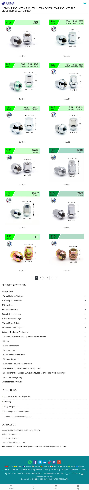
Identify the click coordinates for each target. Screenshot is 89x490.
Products (17, 8)
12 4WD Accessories (10, 345)
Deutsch (9, 466)
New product (7, 291)
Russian (80, 466)
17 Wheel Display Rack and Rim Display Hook (21, 368)
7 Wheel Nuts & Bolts (39, 8)
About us (6, 470)
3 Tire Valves (7, 305)
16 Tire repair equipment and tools (17, 363)
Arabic (72, 466)
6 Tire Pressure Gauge (11, 318)
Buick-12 (67, 270)
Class (55, 487)
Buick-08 (67, 185)
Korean (64, 466)
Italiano (36, 466)
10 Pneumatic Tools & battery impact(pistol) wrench (24, 336)
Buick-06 (67, 142)
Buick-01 (22, 56)
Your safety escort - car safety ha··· (16, 411)
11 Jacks (5, 341)
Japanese (55, 466)
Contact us (74, 470)
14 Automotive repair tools (13, 354)
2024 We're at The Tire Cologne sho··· (18, 397)
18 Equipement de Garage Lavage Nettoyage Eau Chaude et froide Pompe (33, 373)
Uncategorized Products (12, 381)
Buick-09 (22, 228)
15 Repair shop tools (10, 359)
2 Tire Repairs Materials (12, 300)
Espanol (18, 466)
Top (78, 487)
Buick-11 (22, 270)
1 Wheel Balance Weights (12, 296)
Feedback (64, 470)
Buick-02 (67, 56)
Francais (27, 466)
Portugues (45, 466)
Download (54, 470)
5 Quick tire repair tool (11, 314)
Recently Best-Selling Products (31, 470)
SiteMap (83, 470)
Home (5, 8)
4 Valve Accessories (10, 309)
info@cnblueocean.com (16, 442)
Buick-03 (22, 99)
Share (11, 487)
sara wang (7, 401)
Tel (33, 487)
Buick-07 (22, 185)
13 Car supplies (8, 350)
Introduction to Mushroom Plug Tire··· (18, 416)
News (46, 470)
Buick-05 (22, 142)
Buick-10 (67, 228)
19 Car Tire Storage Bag (12, 377)
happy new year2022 (11, 406)
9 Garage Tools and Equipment (15, 332)
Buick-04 (67, 99)
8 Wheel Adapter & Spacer (13, 327)
